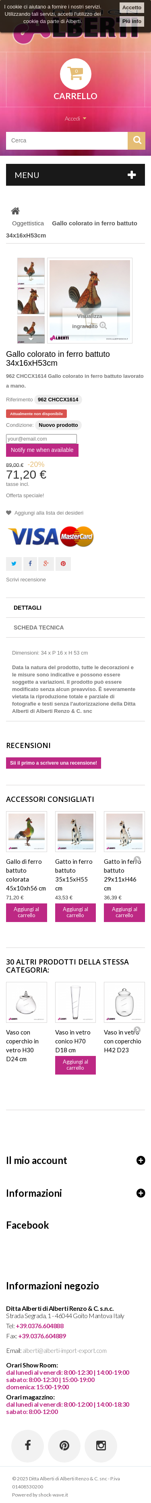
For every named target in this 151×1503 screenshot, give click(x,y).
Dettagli (27, 607)
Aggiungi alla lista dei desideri (48, 513)
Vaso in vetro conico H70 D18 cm (73, 1041)
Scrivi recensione (26, 580)
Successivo (31, 339)
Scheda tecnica (39, 627)
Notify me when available (42, 450)
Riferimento (19, 399)
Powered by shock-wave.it (40, 1495)
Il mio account (36, 1160)
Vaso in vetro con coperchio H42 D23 (122, 1041)
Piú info (132, 21)
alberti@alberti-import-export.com (65, 1350)
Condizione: (20, 425)
